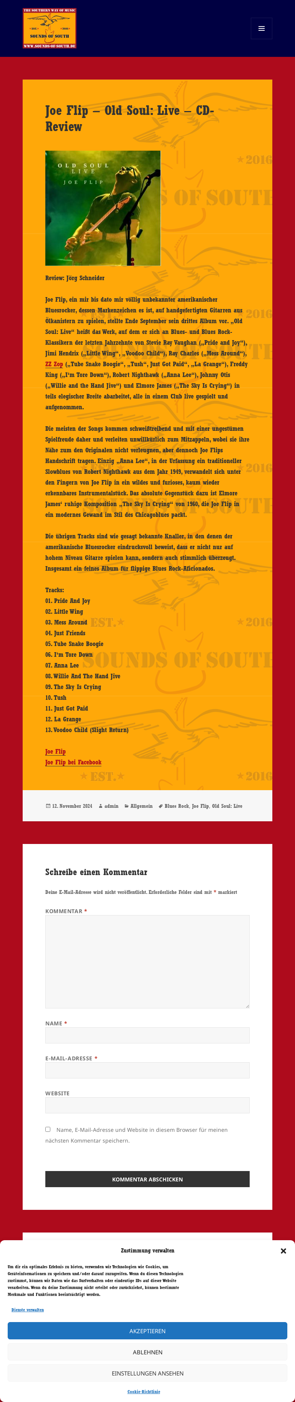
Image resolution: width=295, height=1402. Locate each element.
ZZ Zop (54, 364)
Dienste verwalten (28, 1309)
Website (57, 1093)
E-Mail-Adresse (71, 1058)
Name (56, 1023)
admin (111, 806)
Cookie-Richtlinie (144, 1391)
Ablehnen (147, 1352)
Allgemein (141, 806)
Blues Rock (177, 806)
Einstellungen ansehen (148, 1373)
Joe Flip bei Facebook (73, 762)
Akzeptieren (147, 1331)
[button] (283, 1251)
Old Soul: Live (227, 806)
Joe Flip (55, 751)
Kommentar (66, 911)
